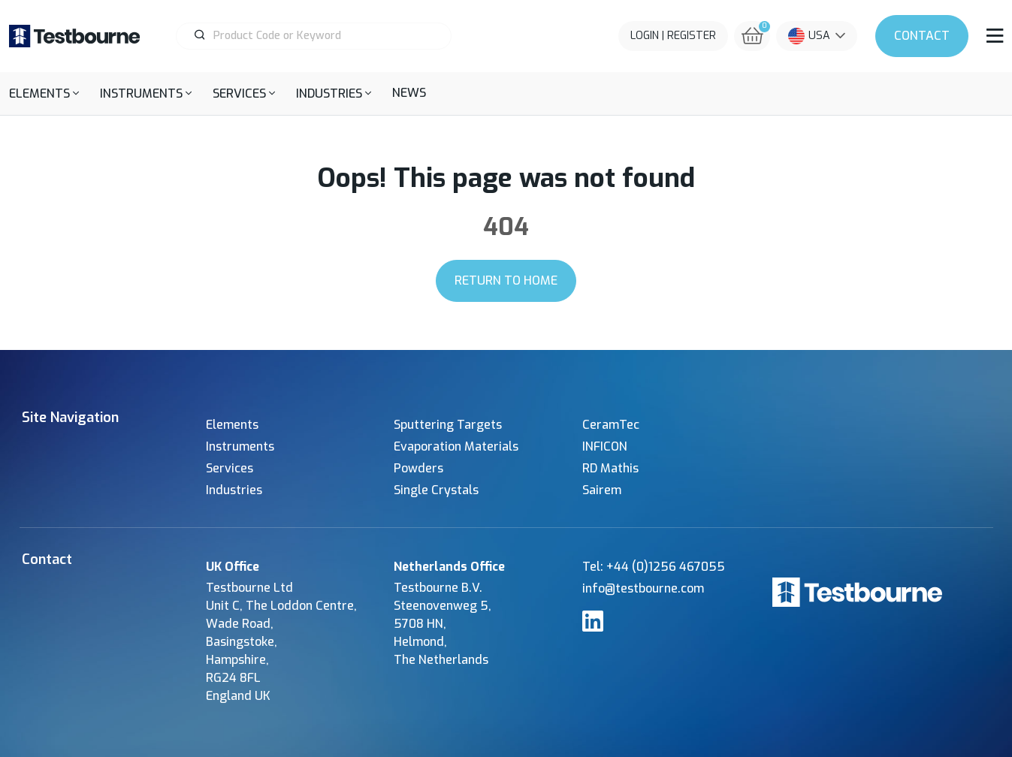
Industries (234, 490)
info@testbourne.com (643, 588)
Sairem (601, 490)
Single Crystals (436, 490)
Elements (232, 425)
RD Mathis (610, 468)
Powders (418, 468)
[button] (44, 93)
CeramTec (610, 425)
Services (229, 468)
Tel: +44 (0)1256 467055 (653, 567)
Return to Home (506, 280)
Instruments (240, 446)
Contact (922, 36)
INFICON (604, 446)
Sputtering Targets (448, 425)
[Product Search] (320, 36)
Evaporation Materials (456, 446)
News (409, 93)
